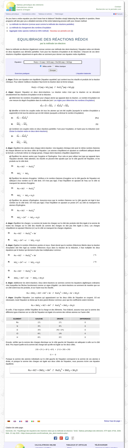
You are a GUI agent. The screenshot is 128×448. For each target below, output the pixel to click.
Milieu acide (47, 66)
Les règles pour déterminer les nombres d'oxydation (74, 100)
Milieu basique (60, 66)
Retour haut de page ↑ (113, 421)
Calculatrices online (29, 14)
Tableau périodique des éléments (30, 5)
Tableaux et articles (45, 14)
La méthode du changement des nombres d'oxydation (30, 28)
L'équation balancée (83, 73)
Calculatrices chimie (24, 7)
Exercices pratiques (22, 73)
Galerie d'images (23, 10)
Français (118, 14)
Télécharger (59, 14)
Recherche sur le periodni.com (108, 9)
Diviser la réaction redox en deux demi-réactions (28, 131)
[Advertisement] (112, 86)
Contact (118, 7)
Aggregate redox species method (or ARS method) (29, 31)
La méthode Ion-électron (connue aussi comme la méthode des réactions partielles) (41, 24)
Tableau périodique (12, 14)
